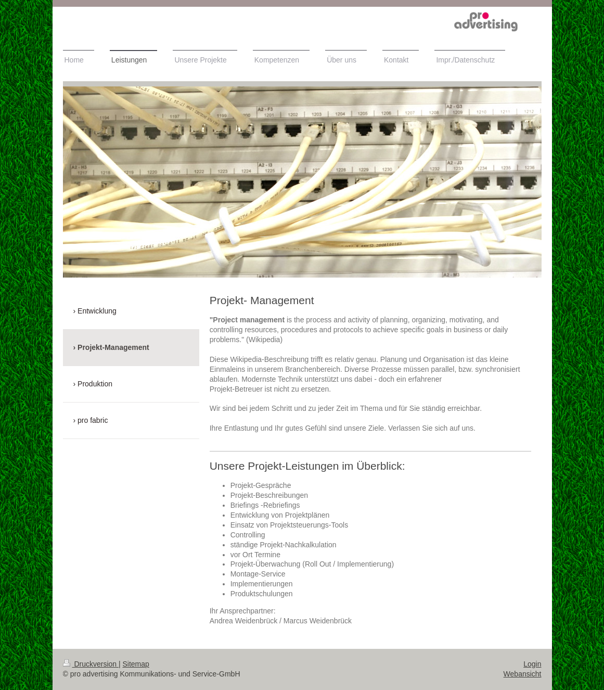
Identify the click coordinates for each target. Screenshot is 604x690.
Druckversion (91, 664)
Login (532, 664)
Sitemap (136, 664)
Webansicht (523, 674)
